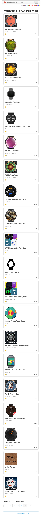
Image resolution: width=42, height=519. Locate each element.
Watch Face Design (12, 394)
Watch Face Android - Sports (15, 491)
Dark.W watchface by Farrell (15, 418)
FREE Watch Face (11, 175)
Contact (23, 513)
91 (21, 505)
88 (10, 505)
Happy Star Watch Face (13, 78)
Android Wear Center (13, 2)
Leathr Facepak (10, 467)
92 (25, 505)
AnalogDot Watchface (12, 102)
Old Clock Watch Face (13, 29)
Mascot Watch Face (12, 272)
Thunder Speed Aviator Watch (15, 199)
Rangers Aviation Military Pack (16, 297)
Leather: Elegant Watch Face (15, 224)
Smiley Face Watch (11, 53)
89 (14, 505)
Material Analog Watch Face (15, 321)
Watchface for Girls (12, 151)
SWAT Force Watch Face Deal (15, 248)
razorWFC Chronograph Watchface (17, 126)
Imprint (27, 513)
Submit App (18, 513)
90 (18, 505)
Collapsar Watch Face (12, 443)
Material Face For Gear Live (15, 370)
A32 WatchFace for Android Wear (17, 345)
